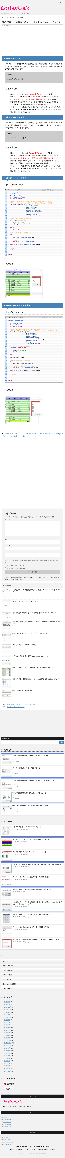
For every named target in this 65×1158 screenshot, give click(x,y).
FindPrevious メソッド (47, 434)
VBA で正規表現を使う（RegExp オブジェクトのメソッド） (33, 755)
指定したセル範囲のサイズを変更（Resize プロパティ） (31, 805)
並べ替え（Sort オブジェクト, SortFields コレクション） (32, 839)
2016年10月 (7, 1017)
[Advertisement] (32, 42)
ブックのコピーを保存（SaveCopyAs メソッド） (29, 852)
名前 (6, 539)
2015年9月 (7, 1048)
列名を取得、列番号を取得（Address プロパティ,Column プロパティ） (37, 939)
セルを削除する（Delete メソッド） (24, 690)
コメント (7, 519)
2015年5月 (7, 1058)
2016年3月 (7, 1032)
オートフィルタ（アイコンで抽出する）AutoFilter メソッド (33, 667)
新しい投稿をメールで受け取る (15, 568)
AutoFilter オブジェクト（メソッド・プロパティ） (29, 633)
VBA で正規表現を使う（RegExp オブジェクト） (29, 793)
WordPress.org (7, 1144)
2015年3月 (7, 1063)
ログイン (5, 1137)
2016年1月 (7, 1038)
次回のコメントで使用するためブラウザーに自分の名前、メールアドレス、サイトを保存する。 (32, 561)
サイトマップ (7, 1126)
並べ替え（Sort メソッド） (15, 707)
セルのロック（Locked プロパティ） (25, 601)
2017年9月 (7, 1012)
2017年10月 (7, 1009)
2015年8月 (7, 1050)
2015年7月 (7, 1053)
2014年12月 (7, 1071)
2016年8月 (7, 1020)
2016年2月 (7, 1035)
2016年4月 (7, 1030)
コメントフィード (8, 1142)
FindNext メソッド (31, 434)
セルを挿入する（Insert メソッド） (24, 645)
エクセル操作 (7, 970)
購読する (5, 738)
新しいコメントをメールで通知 (15, 565)
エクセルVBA (7, 966)
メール (7, 546)
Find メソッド (19, 434)
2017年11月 (7, 1007)
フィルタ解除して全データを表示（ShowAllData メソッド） (33, 889)
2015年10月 (7, 1045)
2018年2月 (7, 1004)
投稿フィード (7, 1139)
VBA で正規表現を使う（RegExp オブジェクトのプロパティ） (34, 780)
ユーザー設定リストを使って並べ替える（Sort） (29, 768)
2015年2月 (7, 1066)
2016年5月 (7, 1027)
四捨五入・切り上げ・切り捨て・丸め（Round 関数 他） (32, 914)
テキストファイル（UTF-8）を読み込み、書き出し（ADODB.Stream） (37, 864)
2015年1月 (7, 1068)
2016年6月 (7, 1025)
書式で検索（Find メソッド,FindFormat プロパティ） (24, 704)
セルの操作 (9, 434)
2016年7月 (7, 1022)
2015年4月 (7, 1061)
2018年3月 (7, 1002)
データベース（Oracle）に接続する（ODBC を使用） (31, 927)
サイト (7, 552)
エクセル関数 (7, 975)
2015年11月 (7, 1043)
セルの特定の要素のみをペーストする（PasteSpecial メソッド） (34, 613)
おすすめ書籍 (7, 988)
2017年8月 (7, 1015)
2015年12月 (7, 1040)
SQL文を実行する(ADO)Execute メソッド (27, 827)
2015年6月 (7, 1055)
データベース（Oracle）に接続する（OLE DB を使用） (31, 877)
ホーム (5, 1117)
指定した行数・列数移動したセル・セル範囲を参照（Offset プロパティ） (37, 679)
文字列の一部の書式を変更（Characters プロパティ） (31, 656)
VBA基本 (14, 436)
